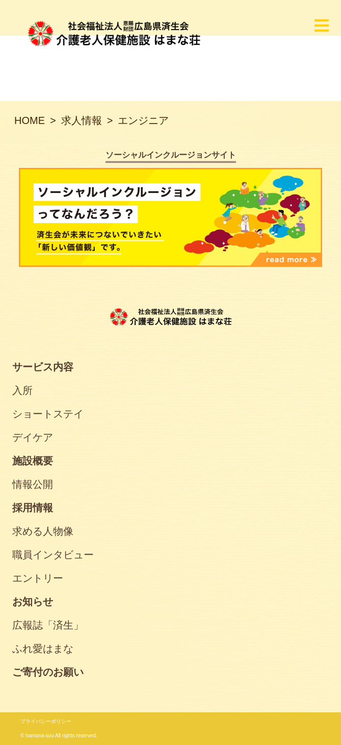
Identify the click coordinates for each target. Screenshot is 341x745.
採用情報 (32, 507)
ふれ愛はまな (42, 648)
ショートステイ (48, 413)
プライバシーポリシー (45, 721)
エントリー (37, 578)
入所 (22, 390)
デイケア (32, 437)
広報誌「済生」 (48, 625)
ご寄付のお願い (48, 672)
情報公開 (32, 484)
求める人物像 (42, 531)
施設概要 (32, 460)
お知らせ (32, 601)
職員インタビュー (53, 554)
